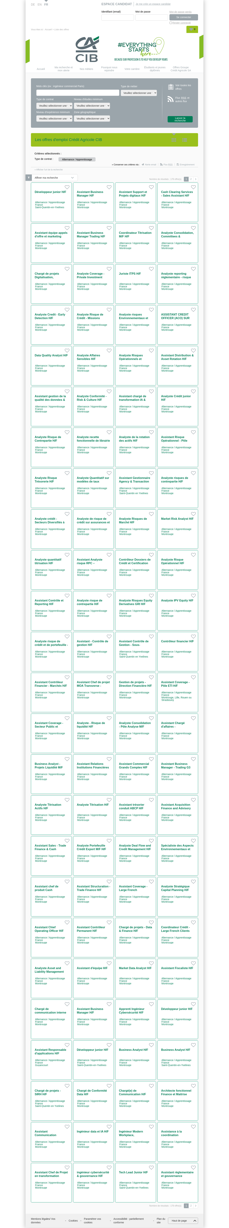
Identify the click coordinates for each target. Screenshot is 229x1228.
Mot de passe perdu (180, 11)
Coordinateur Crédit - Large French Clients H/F (175, 931)
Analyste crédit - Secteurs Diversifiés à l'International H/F (49, 522)
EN (40, 4)
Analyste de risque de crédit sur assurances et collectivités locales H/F (93, 522)
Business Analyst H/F (133, 1050)
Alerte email (150, 165)
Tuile (174, 140)
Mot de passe (142, 11)
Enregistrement (187, 165)
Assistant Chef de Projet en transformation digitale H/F (51, 1176)
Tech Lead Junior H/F (133, 1172)
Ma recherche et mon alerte (64, 69)
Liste (184, 140)
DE (33, 4)
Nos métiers (86, 69)
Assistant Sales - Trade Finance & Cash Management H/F (50, 849)
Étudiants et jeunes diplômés (154, 69)
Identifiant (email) (111, 11)
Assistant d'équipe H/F (92, 968)
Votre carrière (132, 69)
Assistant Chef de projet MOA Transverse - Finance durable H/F (93, 686)
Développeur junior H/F (50, 192)
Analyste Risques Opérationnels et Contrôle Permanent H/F (135, 359)
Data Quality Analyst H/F (51, 355)
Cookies (73, 1220)
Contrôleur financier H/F (177, 641)
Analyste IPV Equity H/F (177, 600)
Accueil (48, 29)
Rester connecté (181, 22)
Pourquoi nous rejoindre (109, 69)
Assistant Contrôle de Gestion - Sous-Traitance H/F (133, 645)
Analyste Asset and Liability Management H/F (49, 972)
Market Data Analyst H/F (135, 968)
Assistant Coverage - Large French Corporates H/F (133, 890)
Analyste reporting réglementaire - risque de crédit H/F (176, 277)
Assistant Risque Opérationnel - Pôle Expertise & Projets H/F (177, 441)
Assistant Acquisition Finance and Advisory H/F (176, 808)
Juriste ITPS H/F (130, 273)
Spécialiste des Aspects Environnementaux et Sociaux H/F (177, 849)
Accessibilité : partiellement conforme (128, 1221)
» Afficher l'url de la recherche (49, 170)
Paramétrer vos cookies (92, 1221)
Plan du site (161, 1221)
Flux (168, 165)
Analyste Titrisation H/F (93, 804)
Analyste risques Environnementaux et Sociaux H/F (133, 318)
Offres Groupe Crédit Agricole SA (181, 69)
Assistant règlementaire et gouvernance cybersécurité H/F (177, 1176)
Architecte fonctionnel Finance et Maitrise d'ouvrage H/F (176, 1094)
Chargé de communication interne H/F (50, 1013)
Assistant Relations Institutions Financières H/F (93, 768)
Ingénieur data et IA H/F (93, 1131)
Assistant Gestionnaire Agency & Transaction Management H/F (134, 482)
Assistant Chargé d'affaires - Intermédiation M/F (174, 727)
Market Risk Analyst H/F (177, 518)
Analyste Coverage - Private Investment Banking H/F (90, 277)
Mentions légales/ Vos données (43, 1221)
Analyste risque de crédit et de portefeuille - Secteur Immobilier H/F (51, 645)
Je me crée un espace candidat (153, 4)
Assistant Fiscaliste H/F (177, 968)
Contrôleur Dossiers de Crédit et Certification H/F (135, 563)
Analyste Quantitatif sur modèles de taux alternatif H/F (93, 482)
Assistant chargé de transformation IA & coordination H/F (132, 400)
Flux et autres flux (182, 99)
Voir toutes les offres (183, 87)
